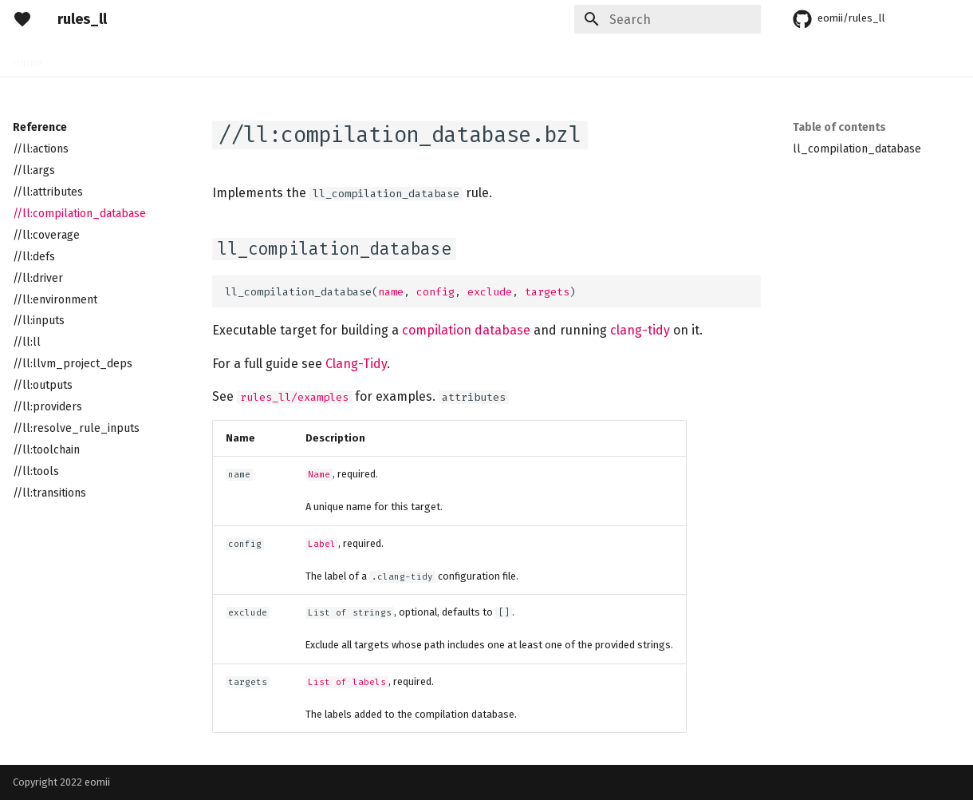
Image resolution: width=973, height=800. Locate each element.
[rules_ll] (22, 19)
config (435, 292)
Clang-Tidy (356, 363)
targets (547, 292)
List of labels (347, 682)
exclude (489, 292)
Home (27, 58)
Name (319, 475)
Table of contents (839, 127)
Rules (125, 58)
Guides (177, 58)
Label (322, 544)
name (391, 292)
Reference (239, 58)
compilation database (466, 330)
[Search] (667, 19)
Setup (76, 58)
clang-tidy (640, 330)
